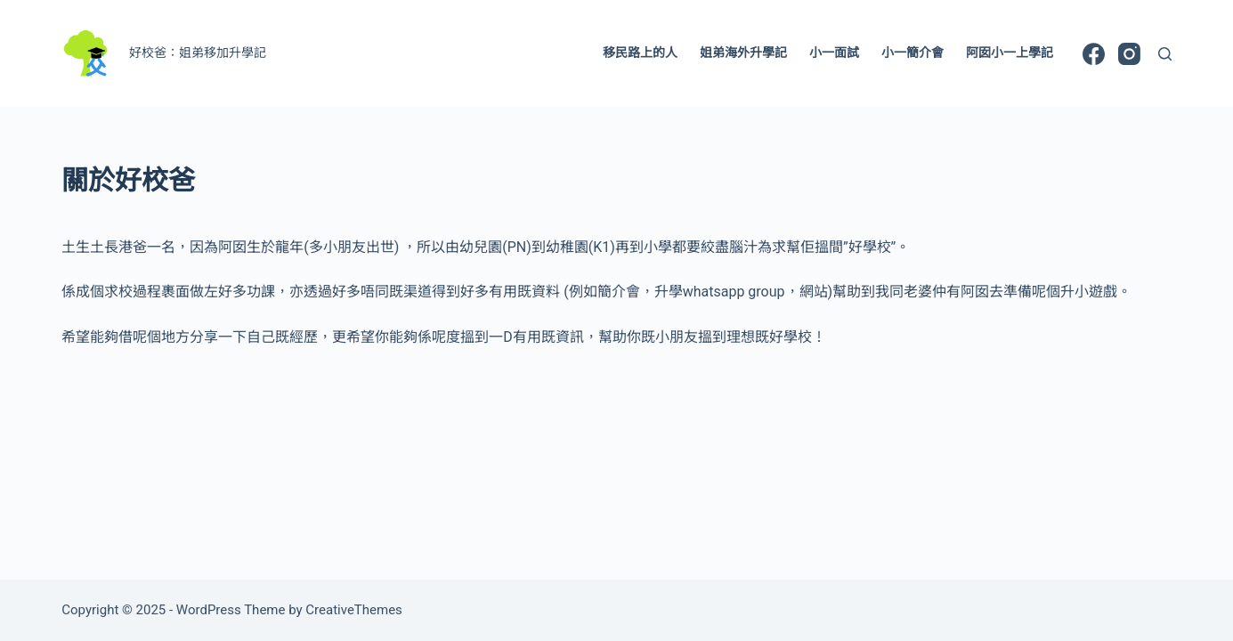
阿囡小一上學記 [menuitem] (1009, 52)
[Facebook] (1094, 54)
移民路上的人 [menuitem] (640, 52)
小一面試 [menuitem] (834, 52)
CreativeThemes (353, 610)
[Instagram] (1129, 54)
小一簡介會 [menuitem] (912, 52)
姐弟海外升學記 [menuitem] (743, 52)
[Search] (1165, 54)
